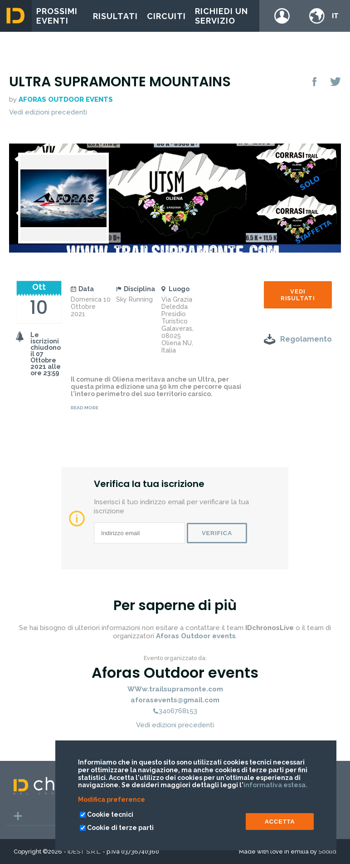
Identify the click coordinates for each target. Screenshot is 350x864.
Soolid (327, 851)
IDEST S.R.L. (84, 851)
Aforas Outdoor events (66, 99)
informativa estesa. (275, 785)
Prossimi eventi (57, 15)
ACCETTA (280, 821)
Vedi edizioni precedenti (48, 112)
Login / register (282, 16)
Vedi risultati (298, 295)
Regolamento (306, 339)
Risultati (115, 16)
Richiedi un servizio (221, 15)
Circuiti (166, 16)
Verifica (217, 533)
